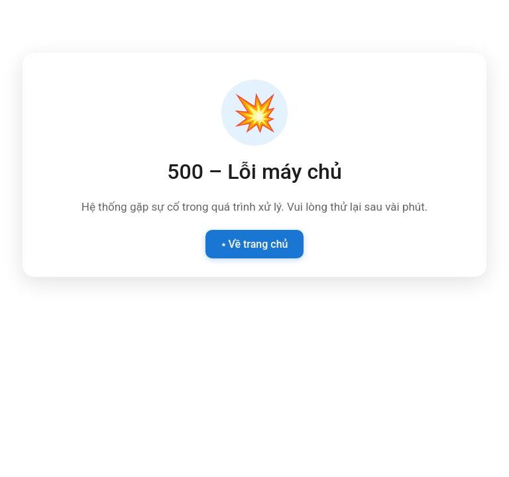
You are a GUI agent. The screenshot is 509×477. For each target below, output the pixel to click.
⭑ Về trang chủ (254, 244)
